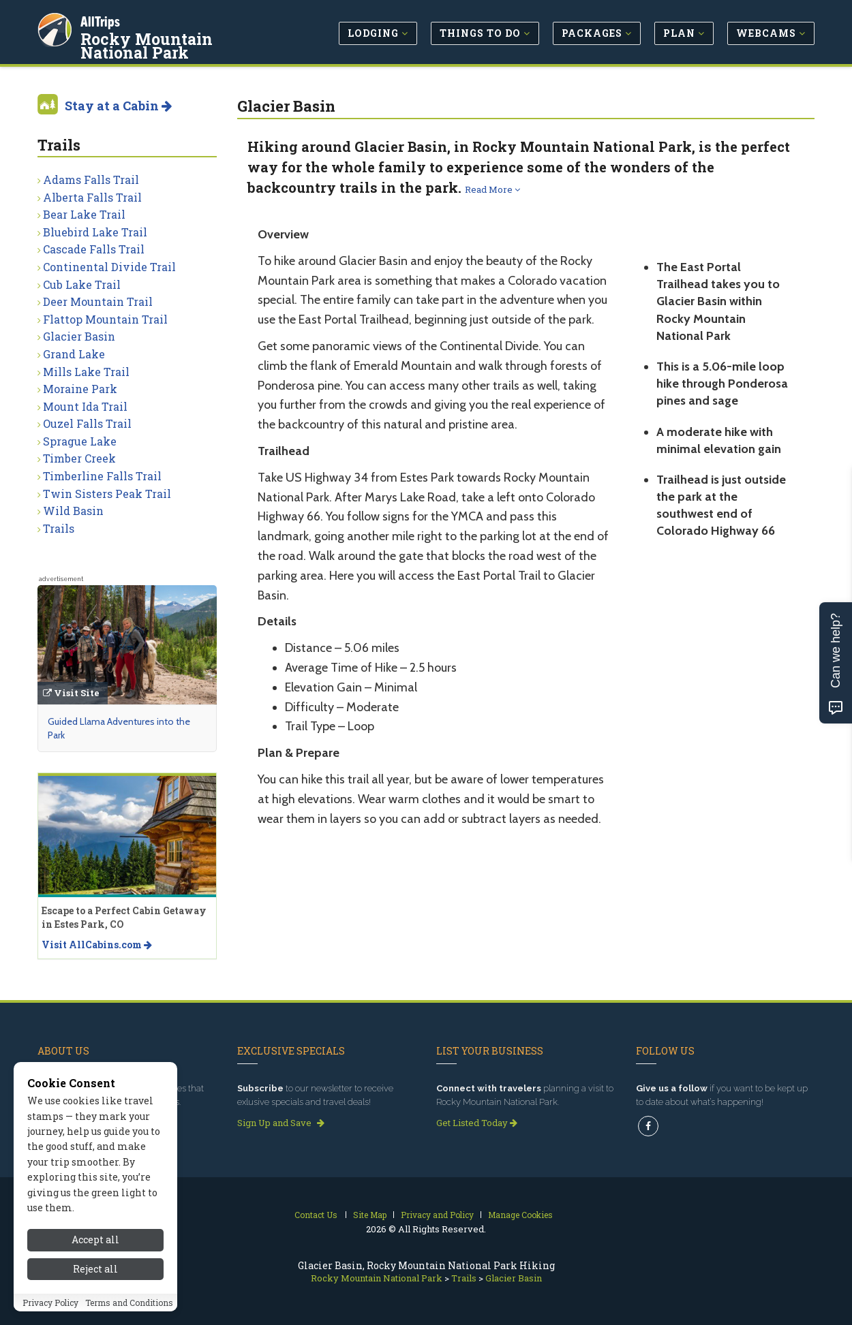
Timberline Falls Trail (102, 476)
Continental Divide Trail (109, 267)
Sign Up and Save (280, 1123)
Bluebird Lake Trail (95, 232)
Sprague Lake (80, 441)
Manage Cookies (520, 1214)
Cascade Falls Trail (93, 249)
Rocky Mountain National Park (184, 44)
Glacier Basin (79, 336)
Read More (492, 189)
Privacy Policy (50, 1306)
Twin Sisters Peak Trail (107, 493)
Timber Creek (79, 458)
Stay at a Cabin (118, 105)
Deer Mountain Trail (98, 301)
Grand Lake (74, 354)
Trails (58, 528)
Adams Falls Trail (91, 179)
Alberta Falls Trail (92, 197)
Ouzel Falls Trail (87, 423)
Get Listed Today (476, 1123)
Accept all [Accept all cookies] (95, 1244)
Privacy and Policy (437, 1214)
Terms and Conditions (129, 1306)
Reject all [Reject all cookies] (95, 1272)
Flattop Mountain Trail (105, 319)
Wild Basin (73, 510)
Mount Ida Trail (85, 406)
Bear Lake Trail (84, 214)
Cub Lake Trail (82, 284)
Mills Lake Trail (86, 371)
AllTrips (102, 19)
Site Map (369, 1214)
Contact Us (315, 1214)
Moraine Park (80, 388)
